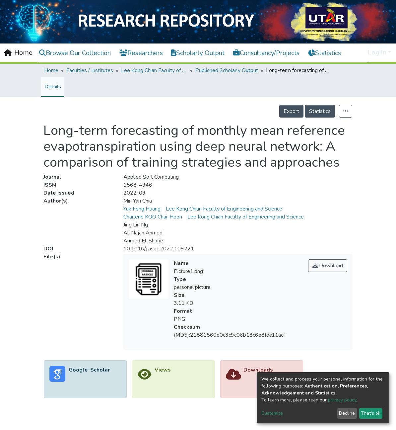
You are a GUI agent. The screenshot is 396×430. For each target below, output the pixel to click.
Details (52, 86)
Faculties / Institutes (89, 70)
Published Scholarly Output (226, 70)
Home (51, 70)
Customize (272, 413)
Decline (347, 413)
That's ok (370, 413)
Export (291, 111)
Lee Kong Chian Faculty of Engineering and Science (154, 70)
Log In (377, 52)
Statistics (320, 111)
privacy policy (342, 400)
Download (327, 265)
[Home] (18, 52)
